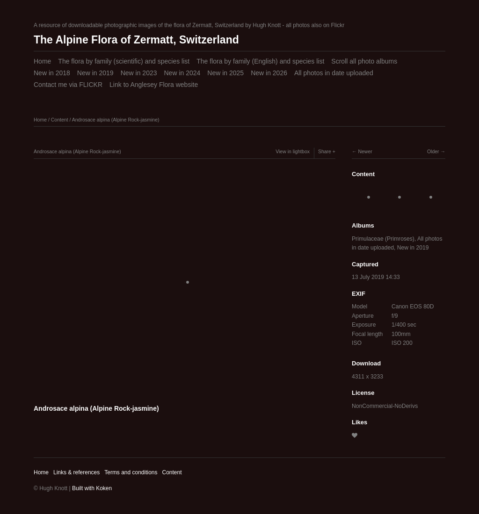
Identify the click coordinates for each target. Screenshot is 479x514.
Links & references (76, 472)
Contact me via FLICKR (68, 84)
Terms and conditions (130, 472)
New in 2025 (225, 73)
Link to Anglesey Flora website (153, 84)
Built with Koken (92, 488)
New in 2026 (269, 73)
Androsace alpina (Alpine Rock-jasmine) (116, 119)
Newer (365, 151)
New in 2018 (52, 73)
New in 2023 (139, 73)
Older (433, 151)
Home (42, 61)
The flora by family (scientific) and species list (123, 61)
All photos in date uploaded (333, 73)
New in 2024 (182, 73)
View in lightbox (293, 151)
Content (59, 119)
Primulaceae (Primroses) (383, 239)
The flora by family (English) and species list (260, 61)
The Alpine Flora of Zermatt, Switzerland (136, 40)
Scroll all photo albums (364, 61)
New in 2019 (95, 73)
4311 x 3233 (367, 376)
